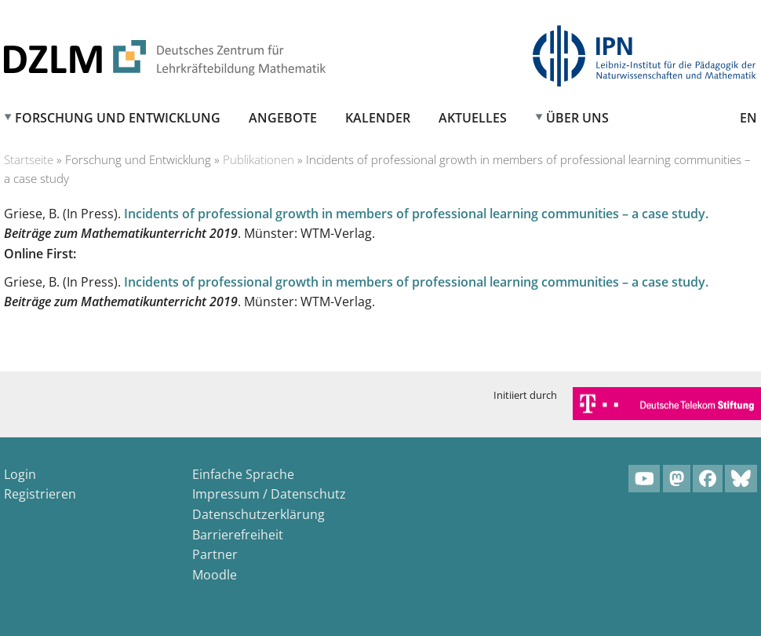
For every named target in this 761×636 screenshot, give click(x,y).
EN (748, 117)
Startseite (28, 159)
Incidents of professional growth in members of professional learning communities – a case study (414, 213)
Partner (215, 554)
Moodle (214, 574)
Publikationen (258, 159)
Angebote (283, 117)
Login (20, 474)
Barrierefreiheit (237, 534)
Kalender (377, 117)
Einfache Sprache (243, 474)
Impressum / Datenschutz (269, 494)
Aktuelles (473, 117)
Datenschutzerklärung (258, 514)
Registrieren (40, 494)
